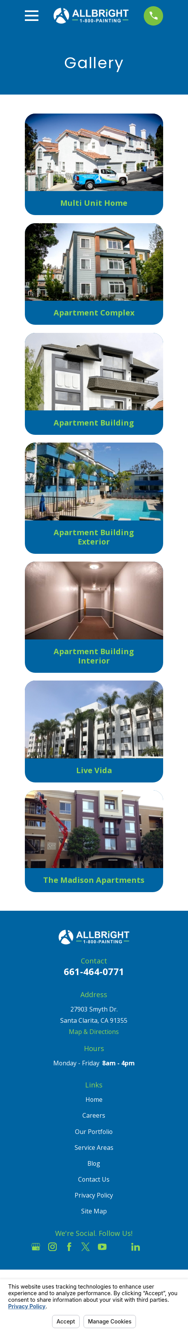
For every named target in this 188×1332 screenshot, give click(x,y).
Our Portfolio (94, 1131)
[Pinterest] (152, 1246)
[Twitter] (85, 1246)
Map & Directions (94, 1031)
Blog (93, 1163)
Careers (93, 1115)
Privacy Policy (94, 1195)
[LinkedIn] (135, 1246)
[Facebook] (69, 1246)
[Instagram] (52, 1246)
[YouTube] (102, 1246)
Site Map (94, 1211)
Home (94, 1099)
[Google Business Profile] (35, 1246)
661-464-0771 (94, 971)
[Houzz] (119, 1246)
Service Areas (94, 1147)
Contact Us (94, 1179)
